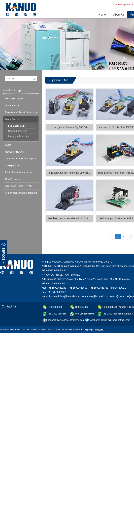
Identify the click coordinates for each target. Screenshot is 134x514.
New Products (14, 179)
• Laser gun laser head (18, 136)
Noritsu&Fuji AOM (16, 151)
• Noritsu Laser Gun (17, 131)
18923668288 (52, 307)
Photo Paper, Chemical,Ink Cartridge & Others (18, 173)
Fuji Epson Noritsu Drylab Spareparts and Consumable (19, 187)
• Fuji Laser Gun (16, 125)
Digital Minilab (14, 98)
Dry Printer (12, 105)
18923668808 (79, 307)
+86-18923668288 (54, 314)
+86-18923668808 (82, 314)
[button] (10, 58)
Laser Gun (12, 119)
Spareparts (12, 165)
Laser (9, 145)
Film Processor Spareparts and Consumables (20, 193)
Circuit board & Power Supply (20, 159)
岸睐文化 (99, 330)
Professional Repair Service (21, 112)
